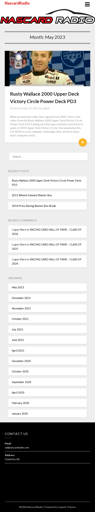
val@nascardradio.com (17, 447)
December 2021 (21, 297)
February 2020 (20, 402)
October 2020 (20, 371)
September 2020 (21, 382)
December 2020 (21, 361)
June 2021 (18, 339)
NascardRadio (17, 3)
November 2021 (21, 308)
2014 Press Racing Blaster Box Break (34, 205)
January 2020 (20, 413)
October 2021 (20, 318)
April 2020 (18, 392)
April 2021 (18, 350)
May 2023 (18, 287)
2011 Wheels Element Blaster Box (32, 195)
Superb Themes (67, 506)
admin (46, 108)
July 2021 (17, 329)
